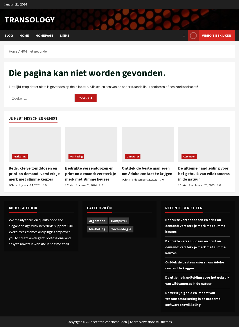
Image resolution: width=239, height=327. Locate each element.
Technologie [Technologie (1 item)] (121, 229)
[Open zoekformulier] (184, 35)
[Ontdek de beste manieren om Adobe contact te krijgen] (148, 144)
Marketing (19, 156)
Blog (8, 35)
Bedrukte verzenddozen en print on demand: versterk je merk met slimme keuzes (34, 174)
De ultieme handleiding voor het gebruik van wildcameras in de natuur (204, 174)
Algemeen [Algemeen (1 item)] (97, 221)
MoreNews (138, 322)
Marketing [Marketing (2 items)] (97, 229)
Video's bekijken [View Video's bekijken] (209, 35)
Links (64, 35)
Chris (13, 185)
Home (24, 35)
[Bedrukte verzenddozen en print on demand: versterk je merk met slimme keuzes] (35, 144)
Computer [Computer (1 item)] (119, 221)
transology (29, 19)
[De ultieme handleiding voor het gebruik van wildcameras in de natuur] (204, 144)
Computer (132, 156)
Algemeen (189, 156)
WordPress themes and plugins (32, 232)
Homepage (44, 35)
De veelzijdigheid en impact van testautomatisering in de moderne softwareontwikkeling (193, 298)
